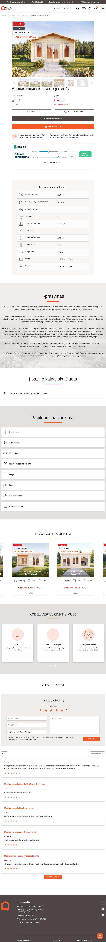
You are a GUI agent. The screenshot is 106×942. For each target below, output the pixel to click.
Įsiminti (33, 111)
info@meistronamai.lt (32, 920)
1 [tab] (50, 663)
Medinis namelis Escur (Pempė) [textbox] (19, 730)
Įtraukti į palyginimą (76, 111)
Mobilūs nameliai (23, 15)
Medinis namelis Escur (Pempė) (39, 15)
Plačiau (30, 591)
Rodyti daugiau (53, 874)
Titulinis (3, 15)
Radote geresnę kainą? (61, 104)
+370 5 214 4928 (63, 8)
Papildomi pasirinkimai (52, 118)
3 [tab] (55, 663)
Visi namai (12, 15)
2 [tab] (53, 663)
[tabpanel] (17, 640)
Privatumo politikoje (31, 737)
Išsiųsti (91, 736)
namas (24, 782)
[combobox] (26, 729)
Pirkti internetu (54, 126)
